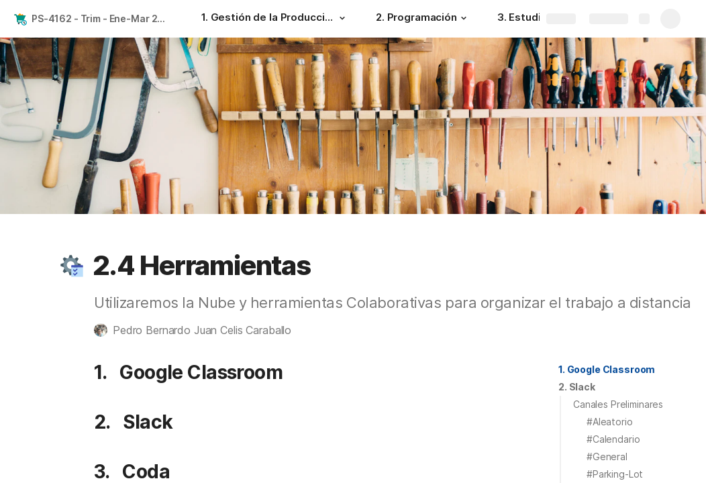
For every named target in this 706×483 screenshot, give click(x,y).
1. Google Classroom (606, 369)
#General (607, 456)
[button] (342, 18)
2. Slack (576, 386)
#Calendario (613, 439)
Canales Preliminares (618, 404)
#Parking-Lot (615, 474)
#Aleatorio (610, 421)
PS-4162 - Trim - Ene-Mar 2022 (103, 18)
